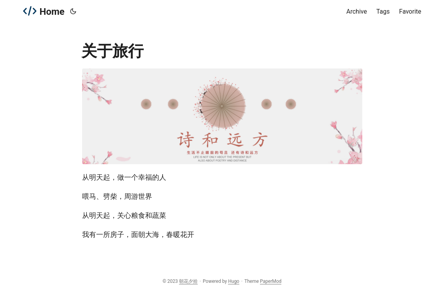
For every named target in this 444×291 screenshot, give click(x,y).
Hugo (233, 281)
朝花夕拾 (188, 281)
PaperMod (270, 281)
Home (44, 11)
